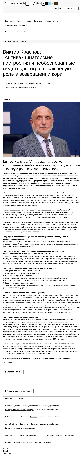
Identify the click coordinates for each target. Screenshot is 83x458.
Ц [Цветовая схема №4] (52, 3)
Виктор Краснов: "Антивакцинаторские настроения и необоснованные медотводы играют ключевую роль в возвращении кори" (39, 63)
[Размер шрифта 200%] (34, 3)
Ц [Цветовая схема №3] (49, 3)
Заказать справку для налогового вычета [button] (20, 87)
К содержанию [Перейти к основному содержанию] (11, 3)
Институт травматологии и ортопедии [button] (19, 410)
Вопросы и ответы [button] (51, 21)
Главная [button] (8, 442)
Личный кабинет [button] (11, 424)
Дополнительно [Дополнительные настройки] (70, 8)
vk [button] (15, 398)
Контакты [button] (39, 83)
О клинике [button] (49, 83)
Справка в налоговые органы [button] (16, 25)
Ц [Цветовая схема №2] (46, 3)
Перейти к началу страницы (18, 391)
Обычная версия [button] (30, 32)
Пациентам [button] (29, 83)
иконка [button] (29, 442)
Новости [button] (20, 21)
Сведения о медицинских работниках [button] (45, 424)
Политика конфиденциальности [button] (51, 435)
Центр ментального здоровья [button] (47, 410)
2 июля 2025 (7, 99)
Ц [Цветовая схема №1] (43, 4)
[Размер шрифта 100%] (27, 3)
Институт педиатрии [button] (13, 406)
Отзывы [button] (28, 21)
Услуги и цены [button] (10, 83)
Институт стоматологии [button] (32, 406)
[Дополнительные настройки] (60, 8)
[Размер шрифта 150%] (30, 3)
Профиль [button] (38, 442)
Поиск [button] (19, 32)
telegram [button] (8, 398)
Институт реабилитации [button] (52, 406)
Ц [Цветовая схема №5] (56, 3)
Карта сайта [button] (9, 32)
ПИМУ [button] (20, 398)
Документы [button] (38, 21)
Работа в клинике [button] (11, 417)
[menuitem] (9, 21)
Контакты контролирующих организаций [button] (20, 428)
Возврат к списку (13, 372)
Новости (23, 41)
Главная (15, 41)
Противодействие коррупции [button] (26, 435)
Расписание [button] (9, 21)
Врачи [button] (20, 83)
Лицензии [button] (9, 435)
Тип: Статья (7, 362)
